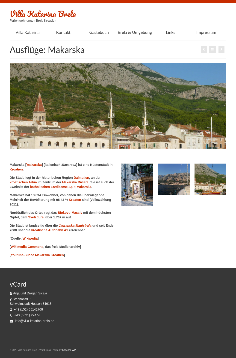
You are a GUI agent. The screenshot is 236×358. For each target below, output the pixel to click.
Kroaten (75, 200)
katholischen (40, 187)
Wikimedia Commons (27, 247)
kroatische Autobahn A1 (49, 230)
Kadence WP (69, 350)
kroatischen (19, 182)
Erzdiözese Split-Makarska (71, 187)
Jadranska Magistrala (75, 225)
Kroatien (16, 169)
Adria (33, 182)
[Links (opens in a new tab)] (170, 32)
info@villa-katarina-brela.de (32, 321)
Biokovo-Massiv (70, 212)
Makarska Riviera (75, 182)
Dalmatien (81, 177)
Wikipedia (30, 238)
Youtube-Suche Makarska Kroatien (37, 255)
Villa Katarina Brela (43, 13)
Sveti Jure (36, 217)
